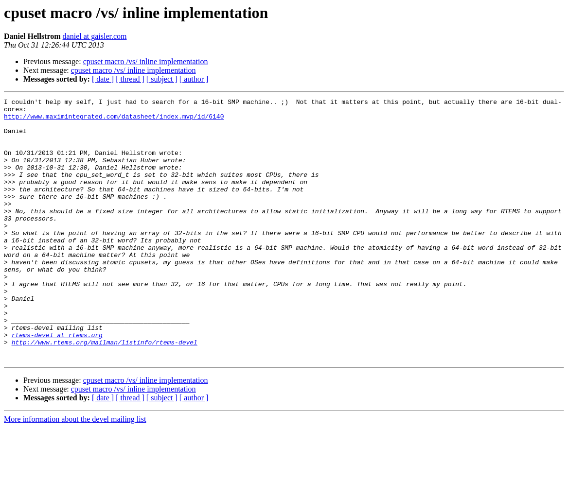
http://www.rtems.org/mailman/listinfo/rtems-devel (104, 391)
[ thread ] (130, 79)
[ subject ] (162, 79)
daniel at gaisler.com (95, 36)
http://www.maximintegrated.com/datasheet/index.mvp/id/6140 (114, 120)
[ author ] (194, 79)
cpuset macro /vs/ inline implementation (145, 61)
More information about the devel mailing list (75, 471)
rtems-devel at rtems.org (57, 382)
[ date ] (103, 79)
